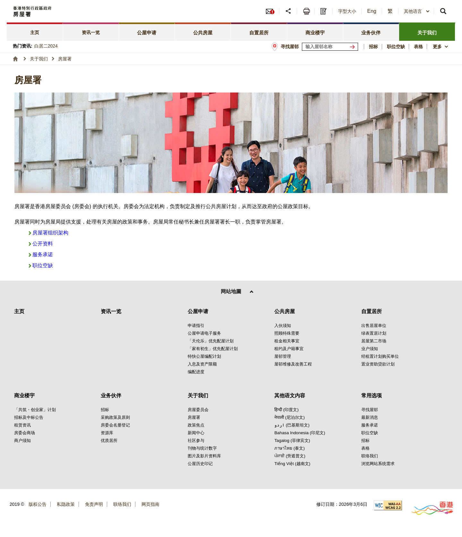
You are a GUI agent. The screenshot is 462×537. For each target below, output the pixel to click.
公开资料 (42, 243)
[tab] (35, 31)
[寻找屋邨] (353, 46)
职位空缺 (42, 265)
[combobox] (417, 11)
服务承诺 (42, 254)
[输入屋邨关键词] (330, 47)
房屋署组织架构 (50, 232)
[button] (289, 11)
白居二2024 (46, 45)
